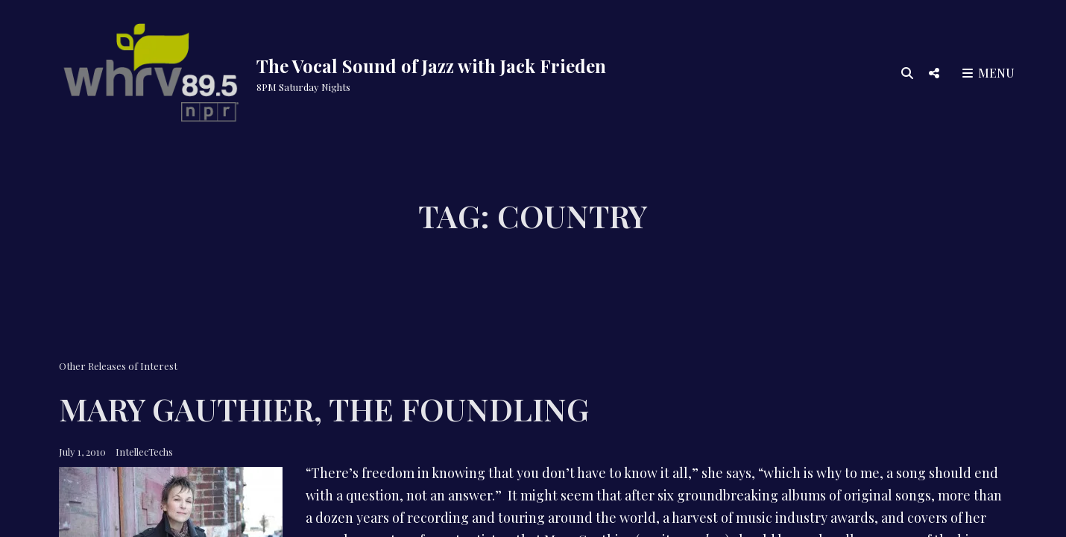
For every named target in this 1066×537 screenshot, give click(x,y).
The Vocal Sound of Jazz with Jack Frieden (431, 66)
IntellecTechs (144, 451)
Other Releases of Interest (118, 365)
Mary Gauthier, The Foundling (324, 409)
